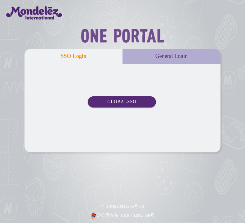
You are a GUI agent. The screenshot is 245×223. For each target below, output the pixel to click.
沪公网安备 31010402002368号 (125, 215)
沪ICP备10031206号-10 (122, 206)
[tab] (73, 56)
